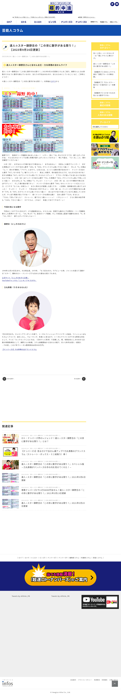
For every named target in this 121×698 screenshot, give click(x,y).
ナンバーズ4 (63, 557)
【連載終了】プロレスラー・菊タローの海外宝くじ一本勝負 (104, 99)
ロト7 (21, 557)
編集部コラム (74, 557)
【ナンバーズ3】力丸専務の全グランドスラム (19, 349)
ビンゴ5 (42, 557)
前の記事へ (8, 379)
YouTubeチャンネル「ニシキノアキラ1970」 (19, 280)
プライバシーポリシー (85, 672)
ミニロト (34, 557)
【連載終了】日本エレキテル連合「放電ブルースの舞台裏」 (104, 89)
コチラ (53, 81)
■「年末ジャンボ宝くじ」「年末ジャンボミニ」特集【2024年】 (34, 17)
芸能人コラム (12, 30)
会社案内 (73, 672)
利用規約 (104, 672)
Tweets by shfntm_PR (21, 588)
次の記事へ (80, 379)
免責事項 (97, 672)
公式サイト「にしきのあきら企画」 (15, 278)
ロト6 (27, 557)
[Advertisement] (44, 401)
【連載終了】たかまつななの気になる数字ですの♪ (104, 109)
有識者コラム (86, 557)
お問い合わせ (114, 672)
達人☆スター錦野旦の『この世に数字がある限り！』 (104, 80)
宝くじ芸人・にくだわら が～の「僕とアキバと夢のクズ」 (103, 70)
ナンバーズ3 (52, 557)
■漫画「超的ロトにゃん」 (86, 17)
